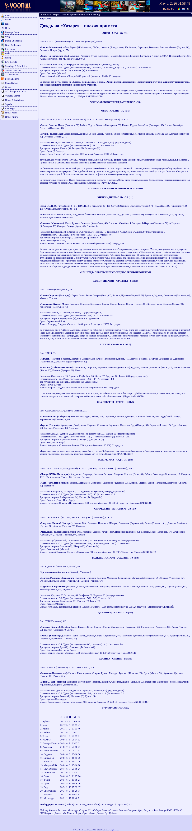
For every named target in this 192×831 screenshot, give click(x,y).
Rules (7, 23)
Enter (7, 15)
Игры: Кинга (11, 117)
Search (8, 19)
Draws (8, 87)
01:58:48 (184, 3)
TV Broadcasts (12, 74)
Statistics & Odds (13, 70)
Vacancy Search (12, 95)
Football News (12, 78)
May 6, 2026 (168, 3)
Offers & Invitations (14, 100)
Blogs (8, 36)
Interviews (10, 49)
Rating (8, 57)
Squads (8, 104)
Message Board (12, 32)
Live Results (11, 62)
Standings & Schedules (15, 66)
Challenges (10, 108)
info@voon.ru (114, 830)
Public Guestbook (13, 40)
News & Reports (13, 45)
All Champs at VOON (15, 91)
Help (7, 28)
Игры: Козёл (11, 112)
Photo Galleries (12, 83)
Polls (7, 53)
